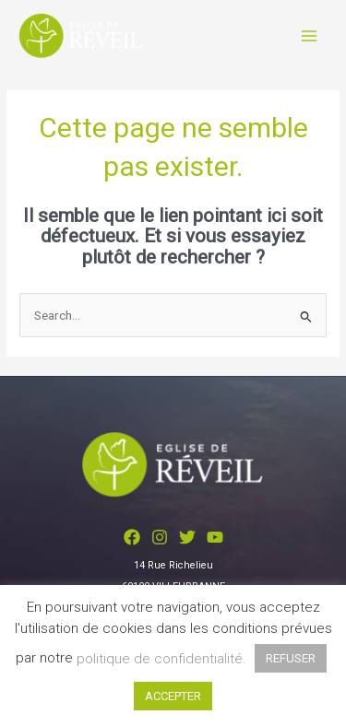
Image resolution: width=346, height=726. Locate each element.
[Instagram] (159, 537)
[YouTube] (215, 537)
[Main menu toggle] (309, 35)
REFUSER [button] (291, 658)
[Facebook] (132, 537)
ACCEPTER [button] (173, 696)
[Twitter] (187, 537)
